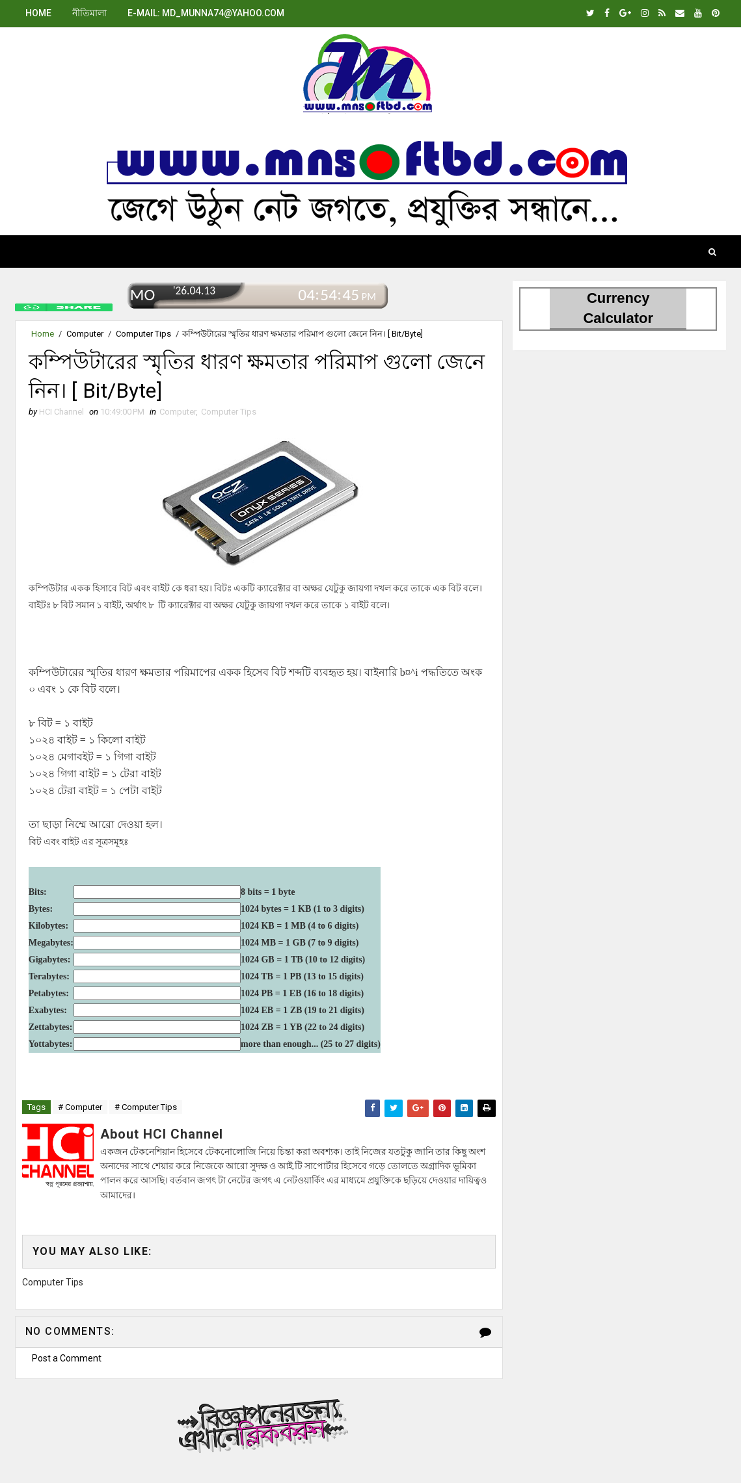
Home (38, 13)
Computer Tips (143, 334)
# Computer (80, 1107)
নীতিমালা (89, 13)
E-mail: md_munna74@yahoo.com (206, 13)
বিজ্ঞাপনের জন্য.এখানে (259, 1424)
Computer (84, 334)
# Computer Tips (146, 1107)
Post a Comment (66, 1358)
